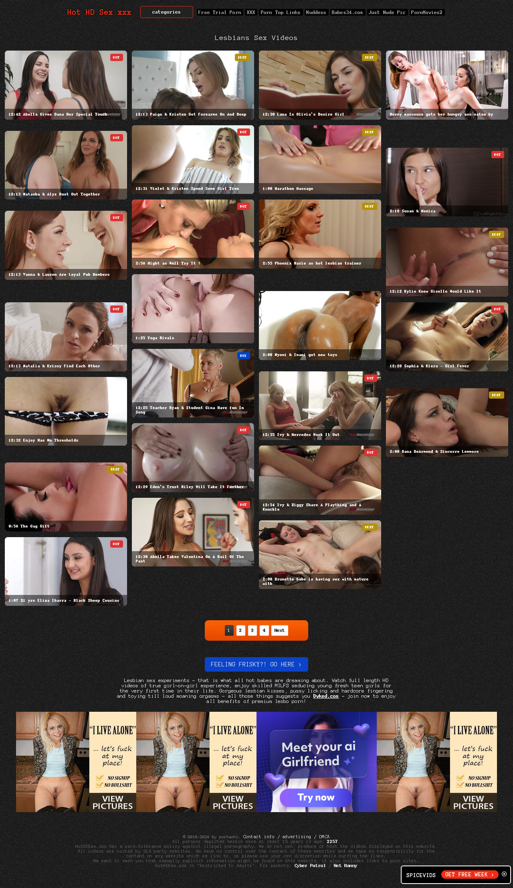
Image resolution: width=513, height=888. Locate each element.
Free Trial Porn (220, 12)
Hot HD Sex (99, 12)
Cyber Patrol (310, 865)
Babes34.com (348, 12)
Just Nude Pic (387, 12)
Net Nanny (345, 865)
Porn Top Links (281, 12)
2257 (332, 841)
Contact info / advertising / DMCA (286, 836)
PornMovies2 (427, 12)
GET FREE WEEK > (470, 875)
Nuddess (317, 12)
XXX (251, 12)
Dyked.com (326, 696)
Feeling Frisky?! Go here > (256, 664)
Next (280, 630)
